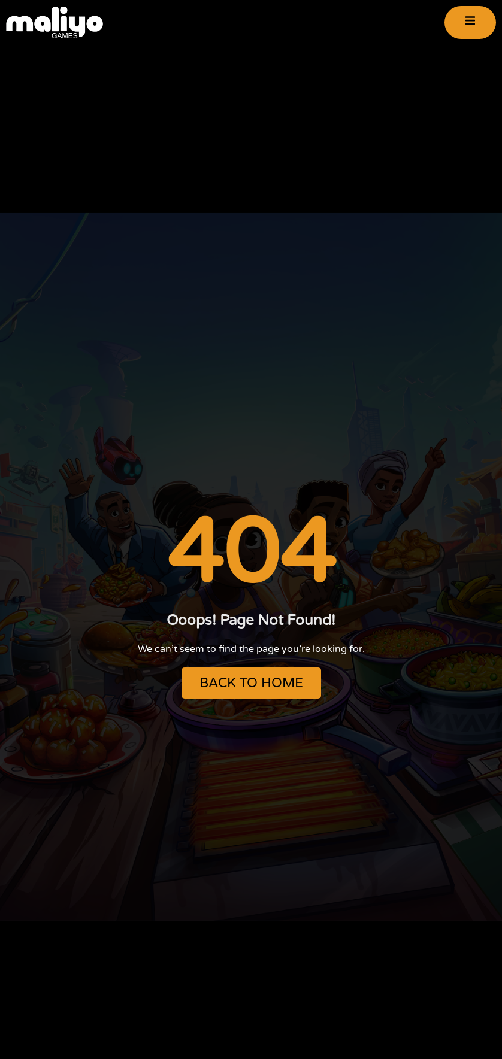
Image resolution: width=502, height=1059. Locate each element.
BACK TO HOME (251, 683)
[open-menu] (470, 22)
